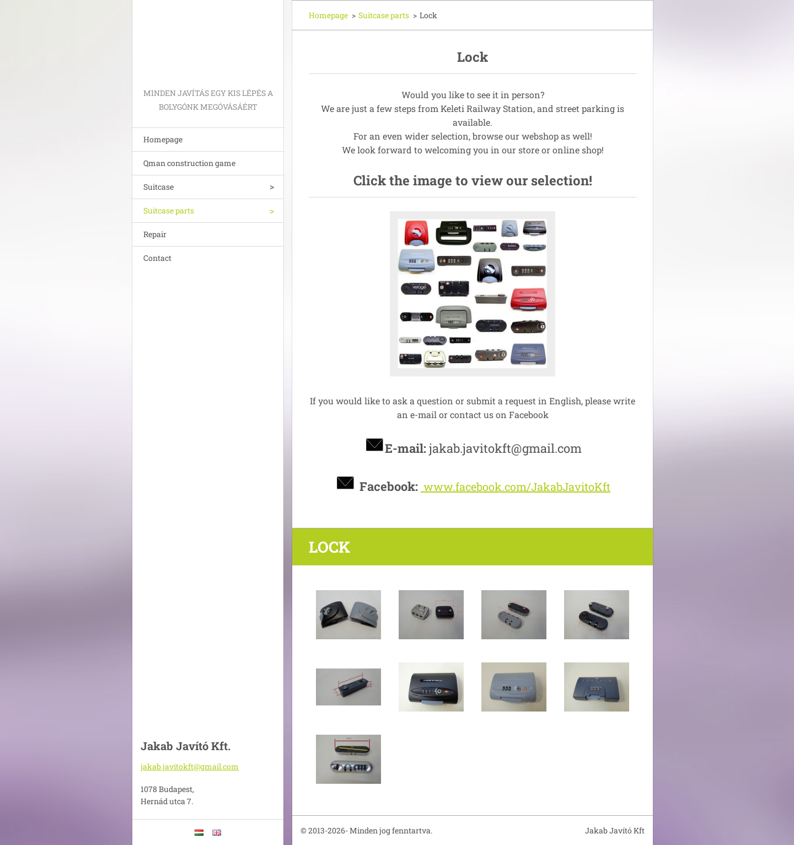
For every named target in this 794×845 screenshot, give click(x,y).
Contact (157, 258)
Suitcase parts (168, 210)
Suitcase (158, 186)
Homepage (163, 139)
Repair (155, 234)
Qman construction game (189, 163)
